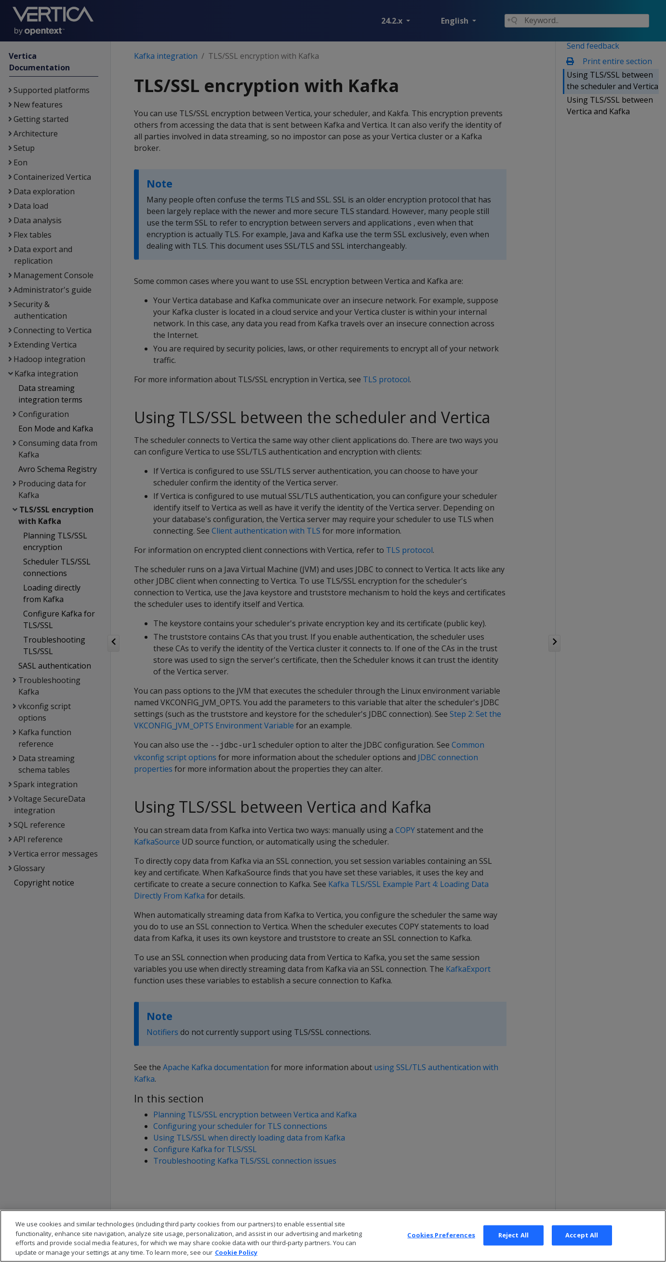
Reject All (513, 1248)
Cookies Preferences (441, 1248)
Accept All (581, 1248)
